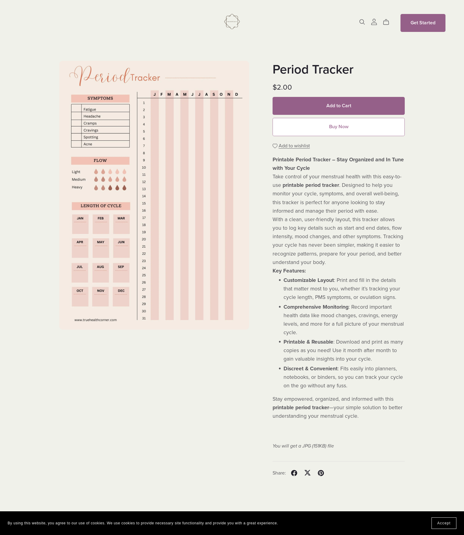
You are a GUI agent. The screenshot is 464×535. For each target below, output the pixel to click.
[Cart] (388, 22)
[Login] (374, 22)
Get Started (423, 23)
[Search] (362, 22)
